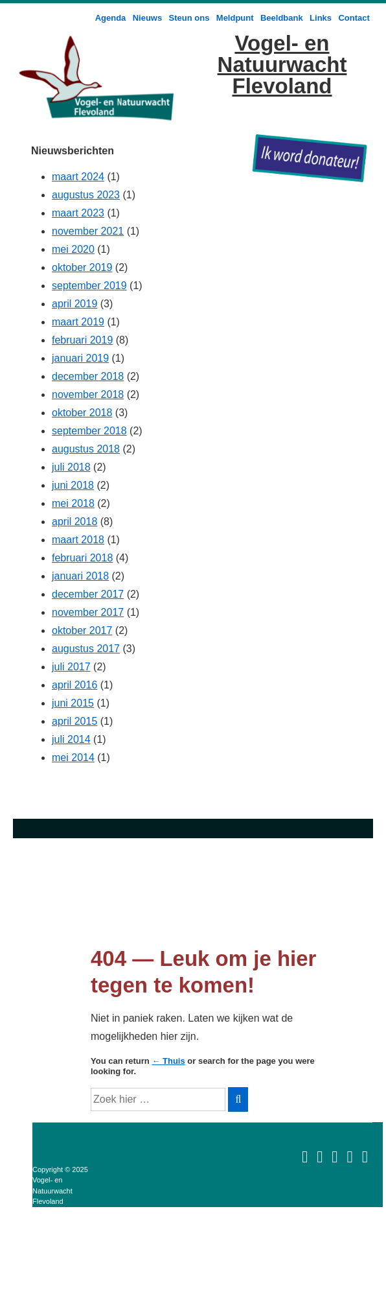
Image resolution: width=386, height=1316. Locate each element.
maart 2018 (78, 539)
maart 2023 (78, 212)
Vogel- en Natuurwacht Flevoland (282, 64)
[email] (305, 1156)
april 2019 (74, 303)
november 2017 (88, 612)
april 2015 (74, 721)
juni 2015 (73, 703)
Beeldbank (281, 18)
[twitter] (365, 1156)
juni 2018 (73, 485)
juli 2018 (71, 467)
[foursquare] (320, 1156)
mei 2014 (73, 757)
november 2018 (88, 394)
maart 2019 (78, 321)
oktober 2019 (82, 267)
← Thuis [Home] (168, 1061)
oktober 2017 (82, 630)
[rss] (334, 1156)
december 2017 (88, 594)
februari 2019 (82, 340)
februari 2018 (82, 557)
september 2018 (89, 430)
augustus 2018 (86, 448)
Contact (353, 18)
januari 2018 (80, 576)
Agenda (110, 18)
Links (321, 18)
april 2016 (74, 684)
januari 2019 (80, 358)
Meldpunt (235, 18)
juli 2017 (71, 666)
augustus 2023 (86, 194)
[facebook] (349, 1156)
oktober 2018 (82, 412)
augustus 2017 (86, 648)
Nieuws (148, 18)
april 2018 (74, 521)
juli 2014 (71, 739)
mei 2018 (73, 503)
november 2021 (88, 231)
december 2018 (88, 376)
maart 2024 (78, 176)
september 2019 (89, 285)
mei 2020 (73, 249)
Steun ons (189, 18)
